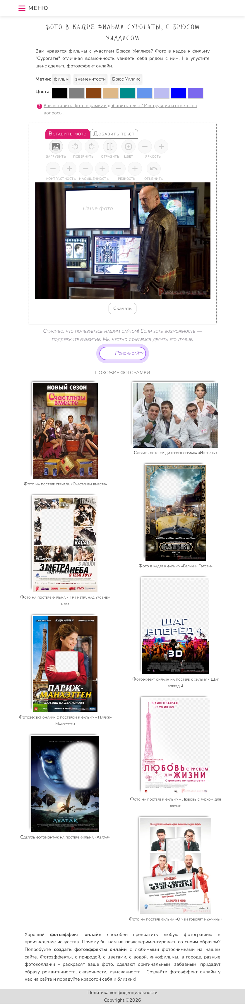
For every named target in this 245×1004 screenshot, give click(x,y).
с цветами (114, 957)
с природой (87, 957)
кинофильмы (164, 957)
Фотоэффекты (56, 957)
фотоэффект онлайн (192, 972)
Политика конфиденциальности (122, 992)
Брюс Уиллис (126, 79)
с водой (137, 957)
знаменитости (90, 79)
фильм (61, 79)
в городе (191, 957)
